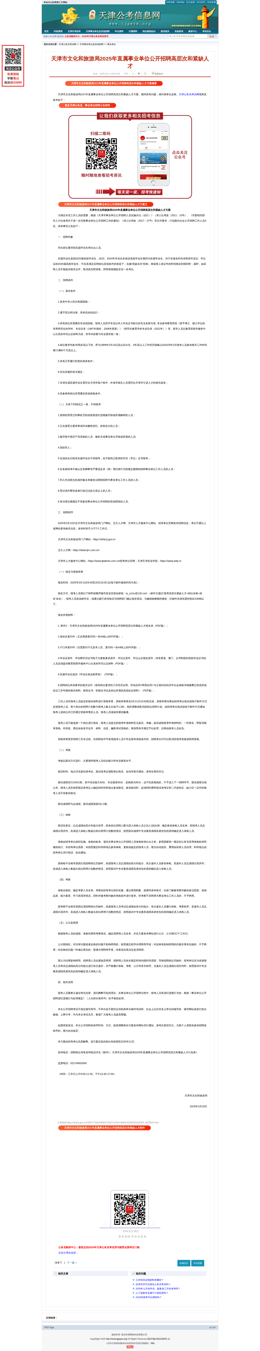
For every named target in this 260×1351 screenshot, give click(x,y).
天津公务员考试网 (67, 44)
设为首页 (201, 2)
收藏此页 (184, 1263)
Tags (51, 1327)
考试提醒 (197, 1263)
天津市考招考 (74, 31)
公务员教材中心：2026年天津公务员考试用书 (86, 36)
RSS (46, 1327)
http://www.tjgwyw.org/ (116, 1339)
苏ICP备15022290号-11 (158, 1339)
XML (152, 1343)
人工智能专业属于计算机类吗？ (152, 1293)
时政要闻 (58, 31)
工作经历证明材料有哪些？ (150, 1280)
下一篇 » (72, 1262)
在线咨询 (179, 31)
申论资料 (119, 31)
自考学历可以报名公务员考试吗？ (153, 1284)
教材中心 (192, 31)
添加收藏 (211, 2)
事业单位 (111, 44)
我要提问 (159, 74)
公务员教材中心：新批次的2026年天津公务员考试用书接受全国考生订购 (98, 1247)
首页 (46, 31)
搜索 (211, 36)
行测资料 (133, 31)
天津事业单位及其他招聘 (98, 31)
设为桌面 (190, 2)
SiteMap (180, 2)
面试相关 (165, 31)
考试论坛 (206, 31)
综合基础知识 (149, 31)
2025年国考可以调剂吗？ (149, 1297)
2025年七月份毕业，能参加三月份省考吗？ (158, 1288)
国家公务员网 (50, 36)
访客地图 (170, 2)
